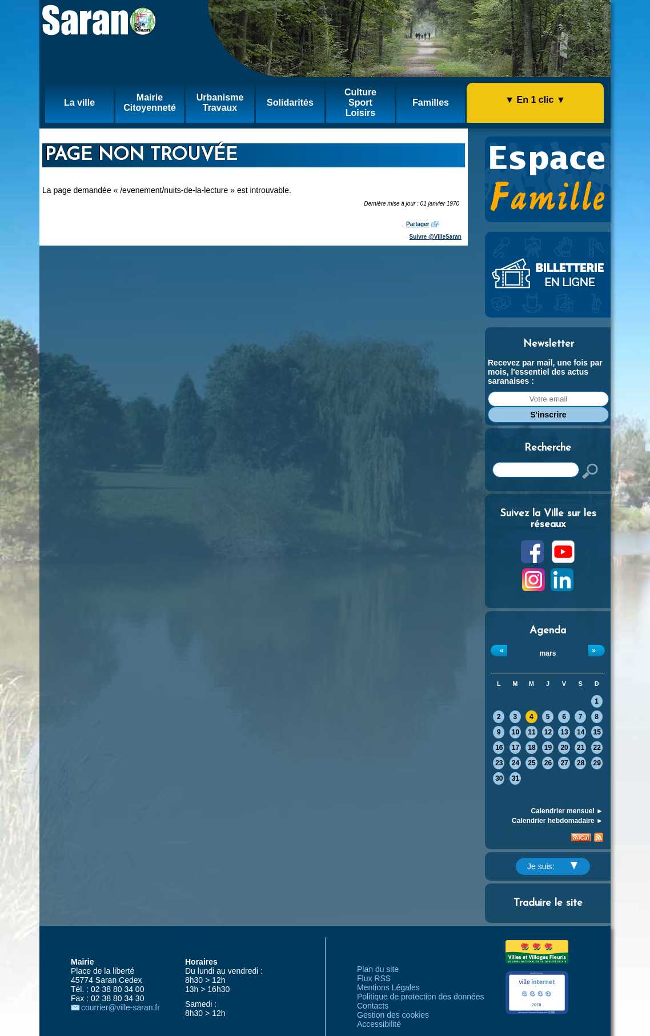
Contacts (372, 1005)
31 (515, 778)
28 (580, 763)
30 (499, 778)
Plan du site (378, 969)
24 (515, 763)
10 (515, 732)
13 (564, 732)
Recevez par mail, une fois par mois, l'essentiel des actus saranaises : (545, 372)
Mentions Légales (388, 987)
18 (531, 748)
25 (531, 763)
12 (548, 732)
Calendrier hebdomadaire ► (557, 821)
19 (548, 748)
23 (499, 763)
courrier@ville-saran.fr (120, 1007)
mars (548, 653)
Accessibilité (379, 1024)
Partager (418, 224)
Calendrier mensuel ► (567, 811)
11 (531, 732)
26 (548, 763)
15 (597, 732)
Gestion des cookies (393, 1014)
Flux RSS (374, 978)
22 (597, 748)
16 (499, 748)
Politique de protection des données (420, 996)
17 (515, 748)
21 (580, 748)
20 (564, 748)
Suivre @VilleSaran (436, 237)
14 (580, 732)
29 (597, 763)
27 (564, 763)
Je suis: (552, 866)
